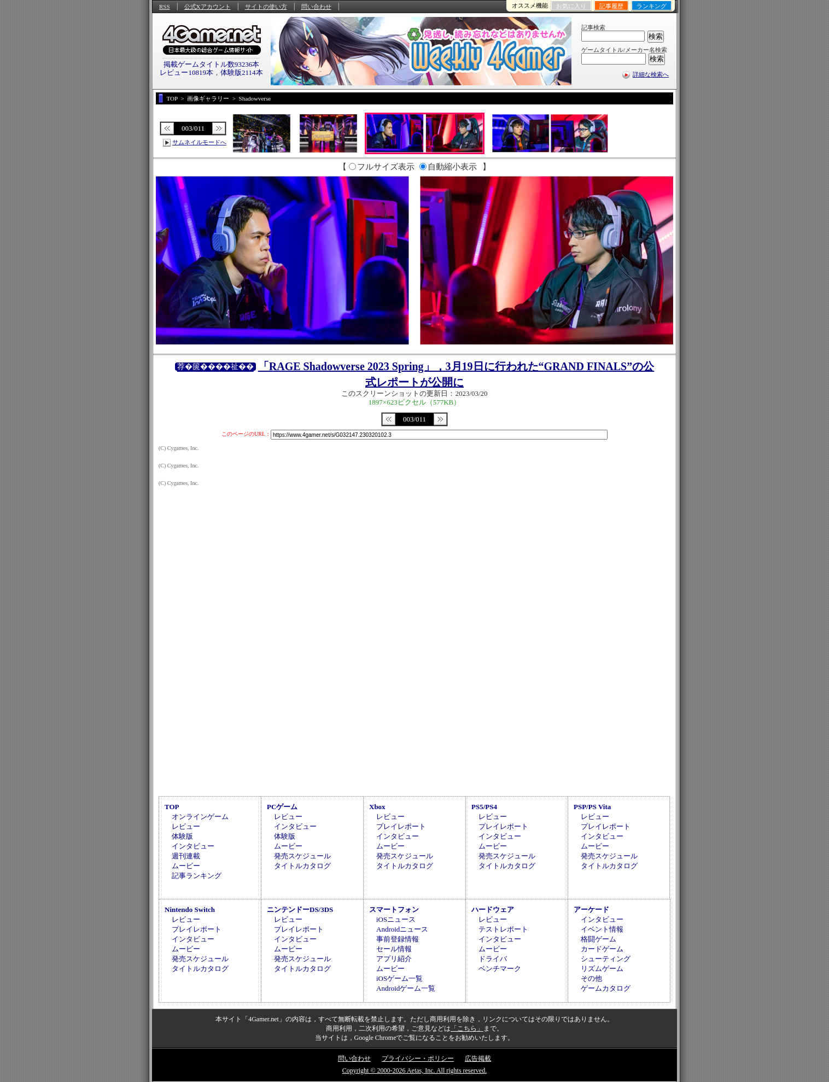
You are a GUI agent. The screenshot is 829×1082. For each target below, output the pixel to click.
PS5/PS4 (484, 807)
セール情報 (394, 949)
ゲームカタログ (605, 988)
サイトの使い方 (266, 6)
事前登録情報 (397, 939)
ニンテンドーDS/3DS (300, 909)
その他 (591, 978)
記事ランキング (196, 876)
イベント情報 (602, 929)
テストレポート (503, 929)
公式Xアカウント (207, 6)
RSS (164, 6)
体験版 (182, 836)
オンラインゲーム (200, 816)
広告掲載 (478, 1058)
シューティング (605, 959)
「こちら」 (467, 1028)
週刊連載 (186, 856)
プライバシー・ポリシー (418, 1058)
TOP (172, 807)
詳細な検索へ (651, 74)
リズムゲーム (602, 968)
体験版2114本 (241, 72)
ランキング (652, 6)
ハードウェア (492, 909)
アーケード (591, 909)
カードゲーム (602, 949)
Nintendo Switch (190, 909)
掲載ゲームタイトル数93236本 (212, 64)
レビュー (186, 826)
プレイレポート (401, 826)
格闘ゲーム (598, 939)
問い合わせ (316, 6)
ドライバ (492, 959)
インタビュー (193, 846)
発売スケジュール (302, 856)
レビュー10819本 (186, 72)
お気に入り (571, 6)
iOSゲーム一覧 (399, 978)
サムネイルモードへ (199, 142)
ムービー (186, 866)
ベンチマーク (499, 968)
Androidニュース (402, 929)
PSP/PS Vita (592, 807)
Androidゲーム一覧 (405, 988)
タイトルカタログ (302, 866)
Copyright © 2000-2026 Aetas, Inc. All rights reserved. (414, 1070)
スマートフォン (394, 909)
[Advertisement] (414, 700)
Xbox (377, 807)
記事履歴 (611, 6)
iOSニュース (396, 919)
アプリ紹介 (394, 959)
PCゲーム (282, 807)
